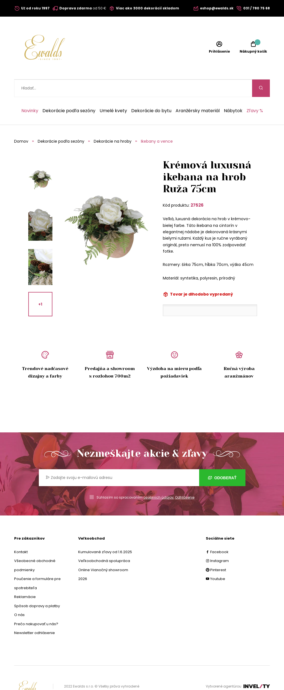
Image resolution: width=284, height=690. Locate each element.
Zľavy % (255, 93)
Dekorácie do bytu (151, 93)
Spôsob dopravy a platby (37, 588)
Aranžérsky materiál (198, 93)
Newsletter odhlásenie (34, 615)
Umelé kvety (113, 93)
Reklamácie (25, 579)
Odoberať (222, 460)
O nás (19, 597)
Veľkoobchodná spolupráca (104, 543)
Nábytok (233, 93)
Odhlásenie (184, 480)
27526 (197, 188)
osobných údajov (158, 480)
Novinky (29, 93)
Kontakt (21, 534)
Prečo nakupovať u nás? (36, 606)
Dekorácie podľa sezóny (68, 93)
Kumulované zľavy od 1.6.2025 (105, 534)
